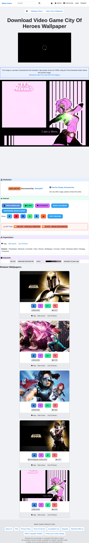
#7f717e (58, 261)
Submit (58, 3)
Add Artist (14, 188)
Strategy (81, 249)
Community (68, 3)
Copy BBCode (55, 216)
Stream (41, 249)
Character (5, 251)
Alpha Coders (7, 3)
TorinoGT (39, 188)
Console (56, 249)
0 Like (28, 205)
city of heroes (23, 244)
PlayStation (12, 249)
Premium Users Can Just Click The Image (44, 75)
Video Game (41, 316)
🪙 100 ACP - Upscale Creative (27, 226)
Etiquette (65, 529)
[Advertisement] (44, 162)
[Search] (39, 3)
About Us (9, 529)
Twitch (63, 249)
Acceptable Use (53, 529)
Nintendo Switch (72, 249)
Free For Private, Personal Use (62, 187)
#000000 (48, 261)
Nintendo (21, 249)
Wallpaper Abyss (37, 11)
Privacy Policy (26, 529)
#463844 (53, 261)
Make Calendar (60, 205)
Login (77, 3)
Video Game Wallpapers (54, 11)
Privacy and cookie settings (54, 534)
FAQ (16, 529)
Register (83, 3)
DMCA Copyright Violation (34, 534)
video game (12, 244)
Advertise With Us (77, 529)
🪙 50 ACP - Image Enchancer (55, 226)
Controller (29, 249)
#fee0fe (43, 261)
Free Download (12, 205)
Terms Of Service (39, 529)
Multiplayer (48, 249)
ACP (7, 226)
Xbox (35, 249)
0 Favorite (42, 205)
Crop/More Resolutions (14, 211)
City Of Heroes (52, 316)
